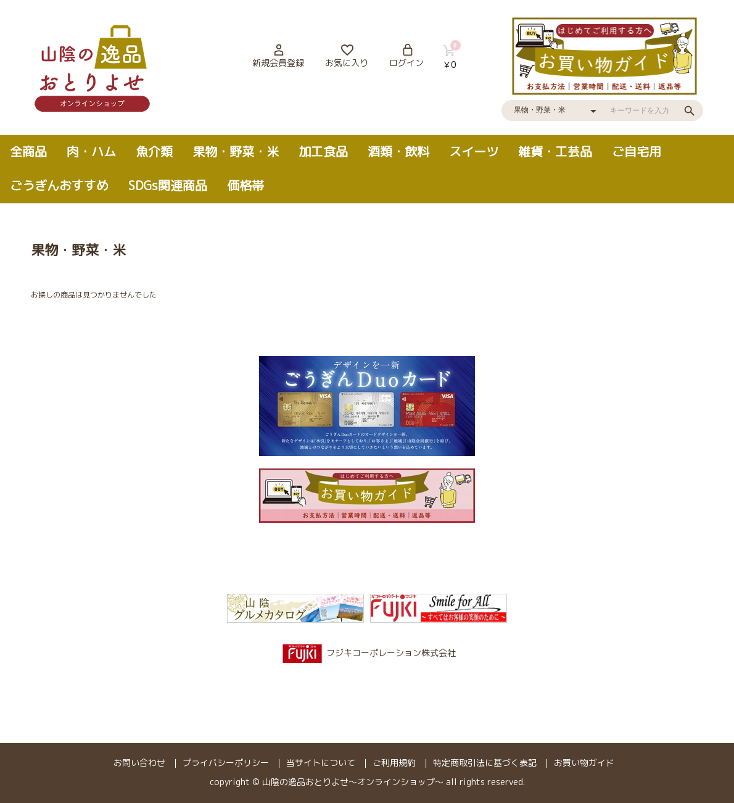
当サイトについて (320, 762)
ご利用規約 (394, 762)
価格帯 (245, 185)
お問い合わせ (139, 762)
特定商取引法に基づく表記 (485, 762)
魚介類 (154, 151)
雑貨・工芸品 (555, 151)
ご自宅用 (636, 151)
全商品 (28, 151)
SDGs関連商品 (167, 185)
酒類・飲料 (398, 151)
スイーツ (473, 151)
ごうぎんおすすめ (59, 185)
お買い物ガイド (584, 762)
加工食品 (323, 151)
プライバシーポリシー (226, 762)
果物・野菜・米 (235, 151)
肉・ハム (91, 151)
